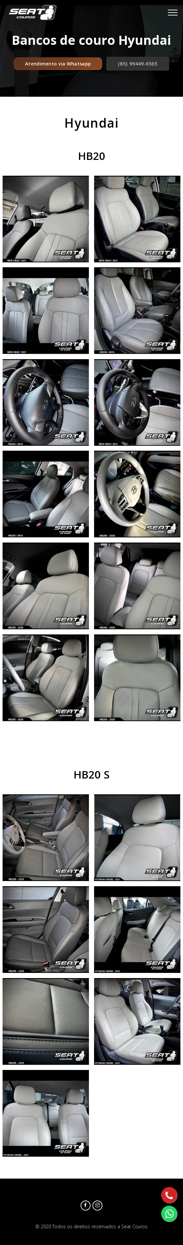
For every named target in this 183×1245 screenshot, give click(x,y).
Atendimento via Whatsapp (58, 64)
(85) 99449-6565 (137, 64)
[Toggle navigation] (173, 12)
